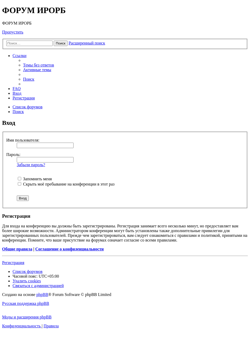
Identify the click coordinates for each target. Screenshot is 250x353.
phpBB (42, 294)
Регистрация (13, 262)
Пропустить (12, 32)
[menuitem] (38, 65)
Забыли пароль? (31, 165)
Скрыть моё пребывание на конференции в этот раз (66, 184)
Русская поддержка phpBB (25, 303)
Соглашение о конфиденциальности (69, 249)
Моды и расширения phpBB (27, 317)
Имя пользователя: (23, 140)
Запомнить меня (35, 179)
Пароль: (13, 154)
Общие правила (17, 249)
